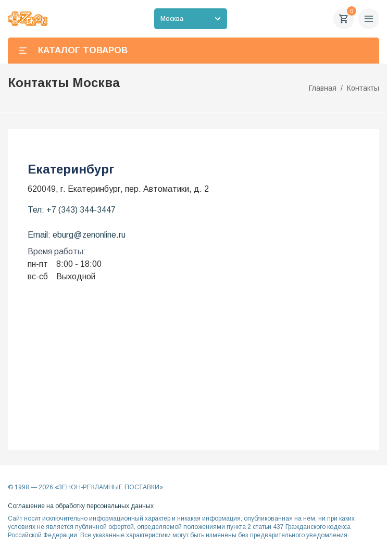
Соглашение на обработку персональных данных (81, 506)
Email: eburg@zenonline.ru (77, 234)
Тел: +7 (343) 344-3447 (72, 209)
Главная (322, 88)
